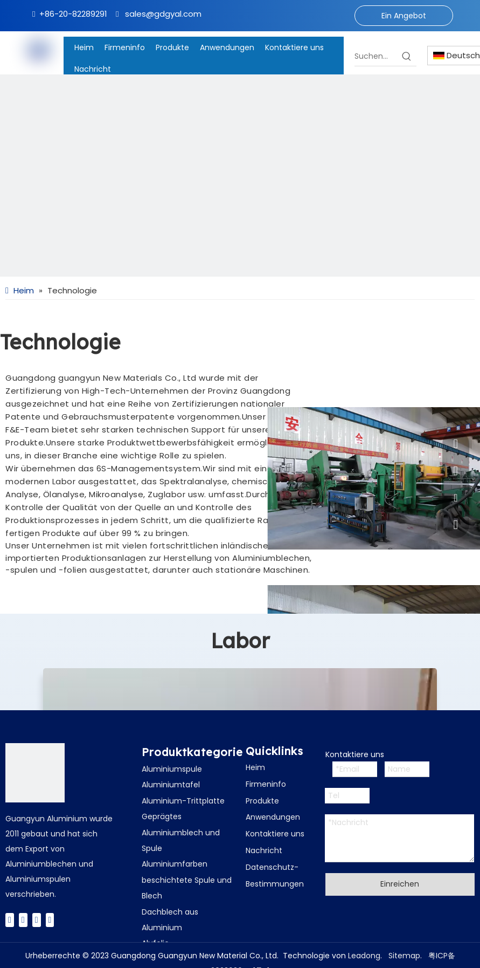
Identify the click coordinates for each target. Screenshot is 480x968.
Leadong (364, 955)
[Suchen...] (375, 56)
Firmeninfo (266, 784)
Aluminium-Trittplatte (183, 800)
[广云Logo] (35, 772)
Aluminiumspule (172, 769)
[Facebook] (9, 919)
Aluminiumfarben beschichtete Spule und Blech (187, 880)
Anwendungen (273, 817)
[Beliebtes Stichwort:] (406, 56)
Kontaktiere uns (275, 833)
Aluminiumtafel (171, 784)
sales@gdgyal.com (163, 13)
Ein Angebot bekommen (403, 18)
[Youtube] (36, 919)
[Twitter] (23, 919)
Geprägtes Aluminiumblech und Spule (181, 832)
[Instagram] (50, 919)
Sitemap (404, 955)
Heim (255, 767)
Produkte (262, 800)
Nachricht (264, 850)
